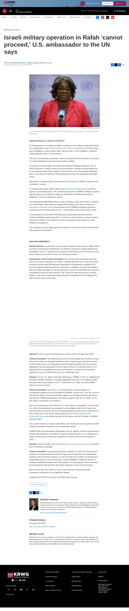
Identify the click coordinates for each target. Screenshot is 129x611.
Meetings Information (104, 588)
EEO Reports (102, 591)
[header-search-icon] (83, 5)
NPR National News (12, 33)
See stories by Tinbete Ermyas (42, 530)
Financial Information (104, 592)
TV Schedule (49, 584)
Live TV (108, 5)
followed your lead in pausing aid (74, 448)
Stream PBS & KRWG (52, 575)
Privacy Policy (102, 596)
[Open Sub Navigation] (8, 21)
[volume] (10, 14)
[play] (4, 14)
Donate (122, 5)
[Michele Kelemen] (33, 508)
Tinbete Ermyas (33, 66)
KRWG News (76, 580)
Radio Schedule (50, 589)
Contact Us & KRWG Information (82, 575)
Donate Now (102, 575)
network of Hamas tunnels (77, 192)
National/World (76, 589)
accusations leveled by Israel (41, 211)
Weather (101, 580)
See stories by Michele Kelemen (53, 516)
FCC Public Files (103, 589)
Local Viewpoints (77, 594)
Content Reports (103, 594)
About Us (61, 21)
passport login (93, 5)
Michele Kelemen (19, 66)
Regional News (76, 584)
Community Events (51, 580)
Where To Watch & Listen (53, 594)
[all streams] (120, 15)
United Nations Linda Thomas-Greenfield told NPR (69, 152)
